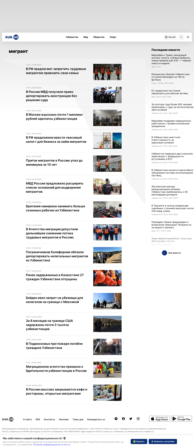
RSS (38, 419)
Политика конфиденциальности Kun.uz (51, 444)
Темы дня (78, 419)
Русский (170, 37)
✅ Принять (139, 441)
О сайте (27, 419)
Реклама (64, 419)
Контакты (49, 419)
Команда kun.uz (96, 419)
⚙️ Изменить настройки (162, 441)
